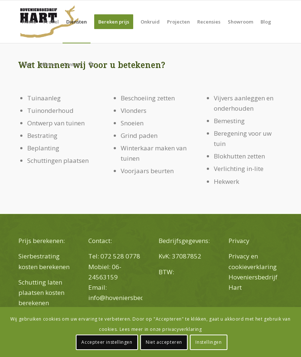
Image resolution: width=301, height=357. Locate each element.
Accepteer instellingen (106, 342)
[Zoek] (91, 64)
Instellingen (208, 342)
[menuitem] (29, 21)
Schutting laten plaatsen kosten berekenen (41, 292)
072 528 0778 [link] (120, 256)
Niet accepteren (164, 342)
